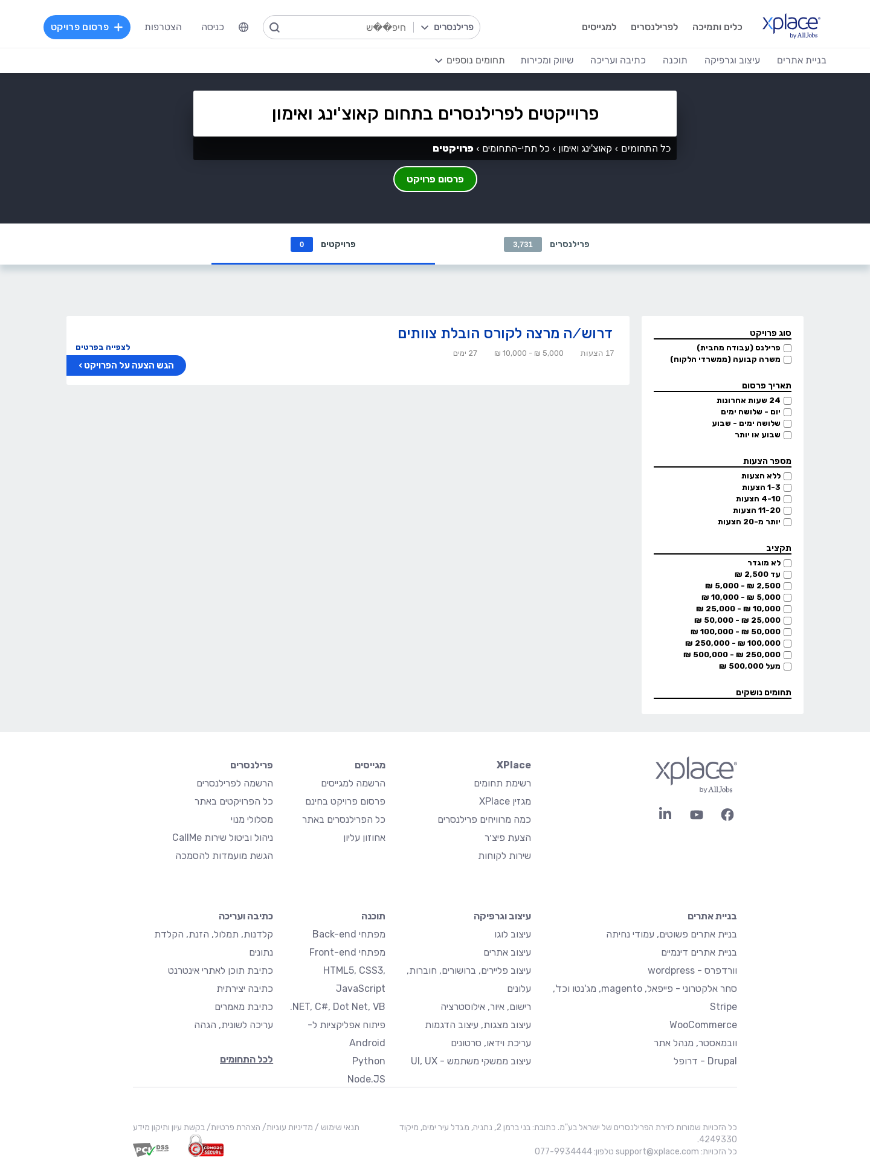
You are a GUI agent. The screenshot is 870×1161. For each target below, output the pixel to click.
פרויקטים (323, 244)
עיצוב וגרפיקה (502, 916)
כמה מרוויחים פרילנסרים (484, 819)
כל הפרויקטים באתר (234, 801)
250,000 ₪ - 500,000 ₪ (732, 654)
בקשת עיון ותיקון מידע (169, 1127)
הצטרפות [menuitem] (163, 27)
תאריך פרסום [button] (766, 386)
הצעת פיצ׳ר (508, 837)
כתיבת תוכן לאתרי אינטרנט (220, 970)
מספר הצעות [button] (767, 461)
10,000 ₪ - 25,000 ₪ (738, 608)
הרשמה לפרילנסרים (234, 783)
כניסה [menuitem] (212, 27)
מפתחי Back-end (348, 934)
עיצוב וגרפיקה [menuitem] (732, 60)
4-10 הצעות (758, 498)
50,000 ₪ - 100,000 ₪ (736, 631)
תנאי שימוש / (336, 1127)
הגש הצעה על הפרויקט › (126, 365)
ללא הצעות (761, 475)
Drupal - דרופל (705, 1061)
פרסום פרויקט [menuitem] (87, 27)
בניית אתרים (712, 916)
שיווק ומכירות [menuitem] (546, 60)
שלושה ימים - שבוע (746, 423)
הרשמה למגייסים (353, 783)
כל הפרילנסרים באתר (343, 819)
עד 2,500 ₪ (758, 574)
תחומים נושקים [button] (763, 692)
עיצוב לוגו (512, 934)
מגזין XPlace (505, 801)
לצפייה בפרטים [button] (103, 347)
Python (368, 1061)
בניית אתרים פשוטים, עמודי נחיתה (671, 934)
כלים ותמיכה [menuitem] (717, 27)
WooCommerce (703, 1025)
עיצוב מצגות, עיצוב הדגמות (478, 1025)
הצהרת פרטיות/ (232, 1127)
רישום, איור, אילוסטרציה (485, 1006)
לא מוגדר (764, 562)
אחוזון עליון (364, 837)
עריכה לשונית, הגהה (233, 1025)
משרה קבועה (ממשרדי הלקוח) (725, 359)
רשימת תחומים (502, 783)
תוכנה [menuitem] (675, 60)
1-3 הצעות (761, 487)
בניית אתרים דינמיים (699, 952)
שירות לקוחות (504, 855)
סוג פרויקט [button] (770, 333)
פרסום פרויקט (435, 179)
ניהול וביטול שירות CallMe (222, 837)
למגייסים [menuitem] (599, 27)
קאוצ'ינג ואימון (585, 148)
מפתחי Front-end (347, 952)
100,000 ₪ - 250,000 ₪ (733, 643)
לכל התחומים (246, 1059)
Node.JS (366, 1079)
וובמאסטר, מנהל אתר (695, 1043)
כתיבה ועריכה (246, 916)
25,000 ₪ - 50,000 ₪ (737, 620)
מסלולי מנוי (252, 819)
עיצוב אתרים (507, 952)
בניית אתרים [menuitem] (801, 60)
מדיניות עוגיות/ (286, 1127)
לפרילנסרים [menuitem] (654, 27)
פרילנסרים (547, 244)
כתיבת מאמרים (243, 1006)
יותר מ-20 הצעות (749, 521)
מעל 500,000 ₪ (750, 666)
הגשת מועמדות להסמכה (224, 855)
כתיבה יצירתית (244, 988)
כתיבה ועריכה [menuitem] (618, 60)
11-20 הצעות (757, 510)
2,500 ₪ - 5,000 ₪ (743, 585)
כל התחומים (646, 148)
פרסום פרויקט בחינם (345, 801)
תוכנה (373, 916)
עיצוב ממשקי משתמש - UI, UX (471, 1061)
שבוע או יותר (758, 434)
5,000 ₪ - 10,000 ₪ (741, 597)
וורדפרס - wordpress (692, 970)
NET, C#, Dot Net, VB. (337, 1006)
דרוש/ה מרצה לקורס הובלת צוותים (505, 333)
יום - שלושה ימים (751, 411)
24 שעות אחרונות (749, 400)
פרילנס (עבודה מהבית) (739, 347)
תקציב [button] (778, 548)
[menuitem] (243, 27)
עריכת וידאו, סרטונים (491, 1043)
